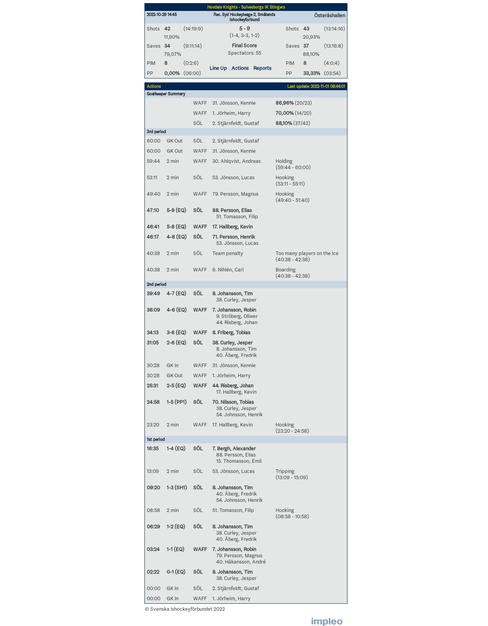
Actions (240, 68)
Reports (262, 68)
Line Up (218, 68)
